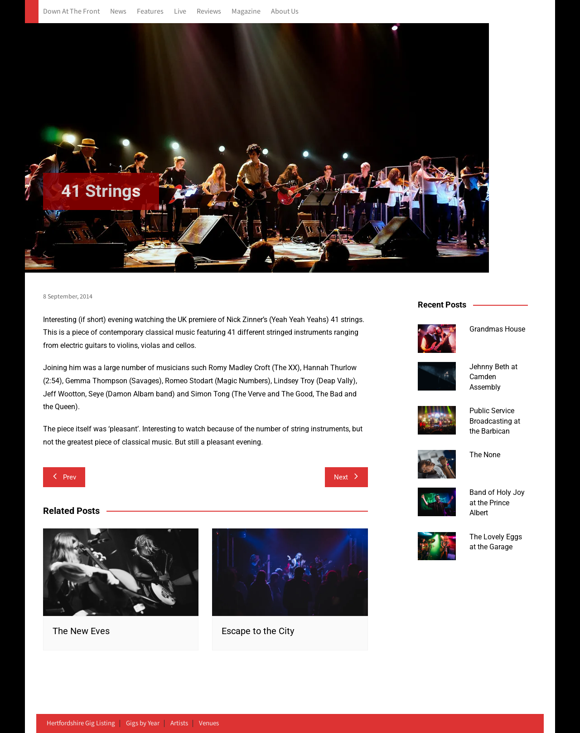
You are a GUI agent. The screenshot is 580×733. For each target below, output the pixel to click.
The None (484, 454)
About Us (285, 11)
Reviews (209, 11)
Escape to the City (258, 630)
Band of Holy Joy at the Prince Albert (497, 502)
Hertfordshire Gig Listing (81, 723)
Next (346, 477)
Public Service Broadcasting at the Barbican (494, 420)
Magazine (246, 11)
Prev (64, 477)
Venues (209, 723)
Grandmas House (497, 329)
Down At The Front (71, 11)
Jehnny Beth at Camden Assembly (493, 376)
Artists (179, 723)
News (118, 11)
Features (150, 11)
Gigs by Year (143, 723)
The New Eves (81, 630)
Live (180, 11)
